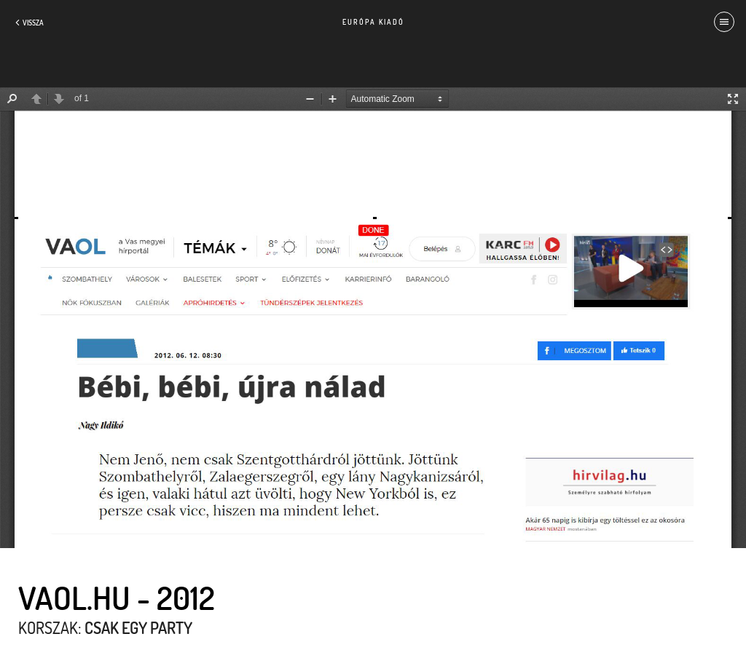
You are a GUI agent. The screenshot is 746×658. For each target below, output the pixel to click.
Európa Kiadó (373, 21)
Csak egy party (138, 627)
